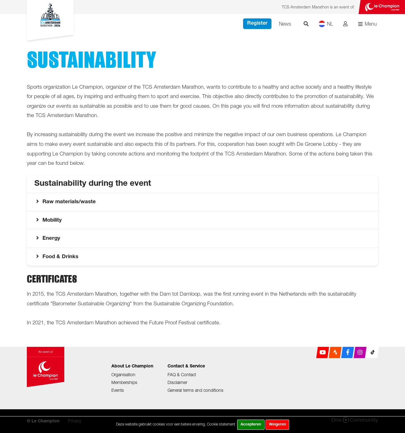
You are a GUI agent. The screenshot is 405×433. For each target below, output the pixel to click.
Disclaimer (177, 382)
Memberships (124, 382)
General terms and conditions (195, 390)
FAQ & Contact (182, 374)
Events (117, 390)
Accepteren (251, 424)
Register (257, 23)
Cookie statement (221, 424)
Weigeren (277, 424)
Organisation (123, 374)
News (285, 24)
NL (326, 24)
